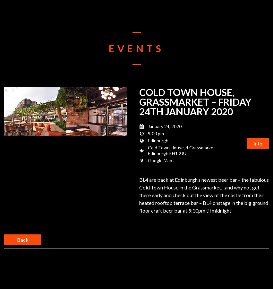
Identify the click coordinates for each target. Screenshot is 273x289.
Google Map (160, 160)
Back (23, 240)
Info (257, 143)
